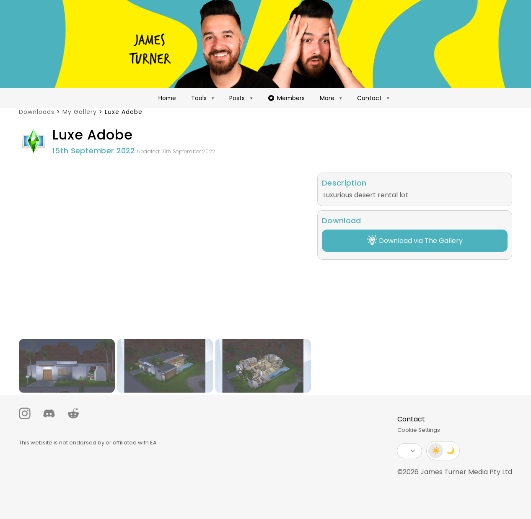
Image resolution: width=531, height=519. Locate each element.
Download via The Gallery (415, 240)
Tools (199, 98)
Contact (369, 98)
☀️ (436, 450)
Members (286, 98)
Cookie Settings (418, 430)
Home (167, 98)
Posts (237, 98)
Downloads (36, 112)
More (327, 98)
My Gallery (79, 112)
